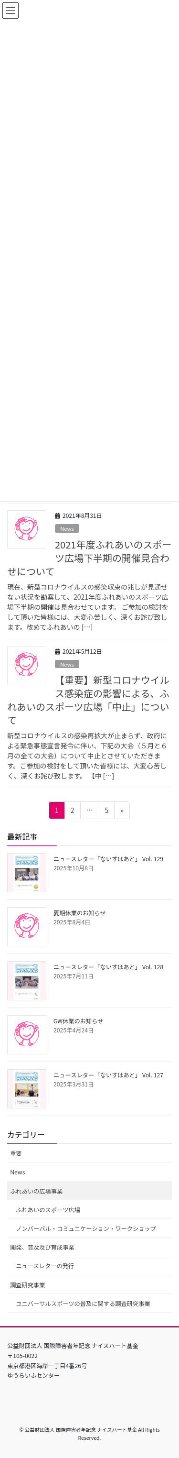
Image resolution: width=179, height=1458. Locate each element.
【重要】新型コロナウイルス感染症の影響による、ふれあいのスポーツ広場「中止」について (88, 700)
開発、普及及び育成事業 (42, 1247)
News (67, 528)
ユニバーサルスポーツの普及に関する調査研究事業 (83, 1303)
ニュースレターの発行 (45, 1265)
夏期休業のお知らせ (79, 913)
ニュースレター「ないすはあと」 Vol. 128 (108, 967)
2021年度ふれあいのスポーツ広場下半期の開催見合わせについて (89, 557)
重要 (16, 1153)
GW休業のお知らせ (78, 1021)
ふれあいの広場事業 (36, 1191)
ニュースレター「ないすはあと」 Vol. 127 (108, 1075)
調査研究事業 (27, 1285)
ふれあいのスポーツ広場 (48, 1210)
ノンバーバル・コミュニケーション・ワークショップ (86, 1228)
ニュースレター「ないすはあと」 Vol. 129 (108, 859)
